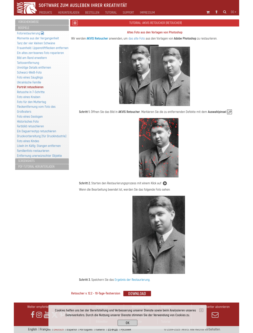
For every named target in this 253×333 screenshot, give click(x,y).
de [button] (233, 12)
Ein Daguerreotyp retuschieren (36, 131)
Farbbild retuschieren (30, 126)
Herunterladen (68, 13)
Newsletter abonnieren (215, 311)
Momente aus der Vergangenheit (38, 38)
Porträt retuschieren (30, 87)
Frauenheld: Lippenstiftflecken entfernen (42, 48)
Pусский (126, 329)
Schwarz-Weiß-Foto (29, 72)
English (32, 329)
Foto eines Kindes (28, 141)
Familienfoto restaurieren (33, 151)
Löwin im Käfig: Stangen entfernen (39, 146)
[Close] (201, 310)
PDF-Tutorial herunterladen (36, 167)
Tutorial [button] (111, 13)
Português (86, 329)
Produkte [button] (45, 13)
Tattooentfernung (28, 63)
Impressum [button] (147, 13)
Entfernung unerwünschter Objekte (39, 156)
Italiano (100, 329)
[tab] (42, 22)
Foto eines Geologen (30, 116)
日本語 (113, 329)
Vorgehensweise (28, 22)
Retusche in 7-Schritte (31, 92)
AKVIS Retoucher (97, 38)
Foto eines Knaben (28, 97)
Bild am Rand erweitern (32, 58)
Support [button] (128, 13)
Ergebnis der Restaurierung (132, 280)
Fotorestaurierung (30, 33)
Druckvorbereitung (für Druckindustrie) (41, 136)
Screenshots (26, 161)
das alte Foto (136, 38)
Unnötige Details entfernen (34, 67)
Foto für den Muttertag (31, 102)
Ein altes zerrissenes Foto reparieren (40, 53)
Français (45, 329)
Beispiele (23, 28)
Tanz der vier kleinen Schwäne (36, 43)
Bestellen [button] (92, 13)
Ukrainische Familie (29, 82)
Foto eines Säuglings (30, 77)
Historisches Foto (28, 121)
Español (72, 329)
